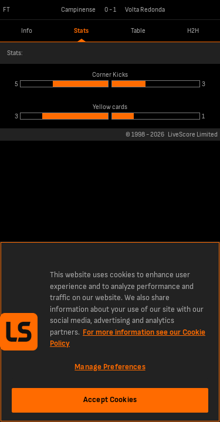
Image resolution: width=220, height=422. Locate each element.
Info (26, 31)
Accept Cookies (110, 399)
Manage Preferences (110, 367)
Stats (81, 31)
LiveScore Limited (193, 134)
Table (138, 31)
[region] (110, 331)
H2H (193, 31)
